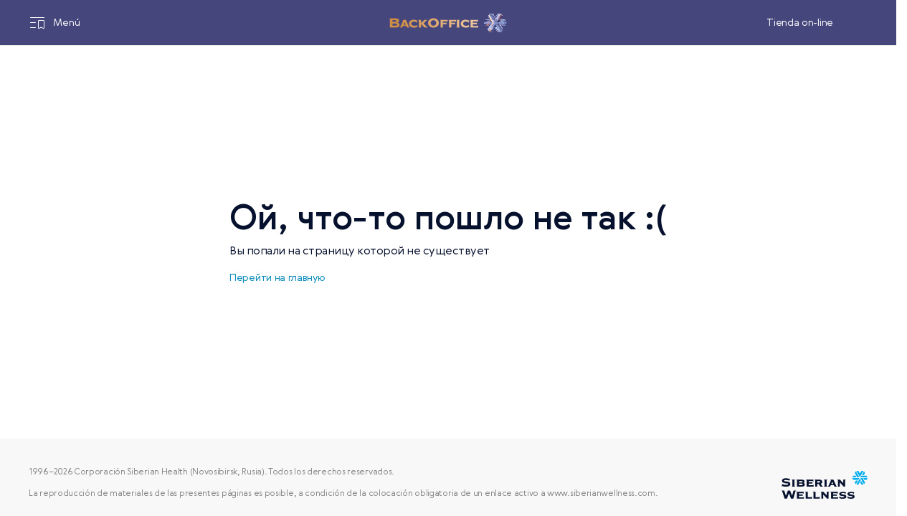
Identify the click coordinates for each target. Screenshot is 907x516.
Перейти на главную (277, 278)
